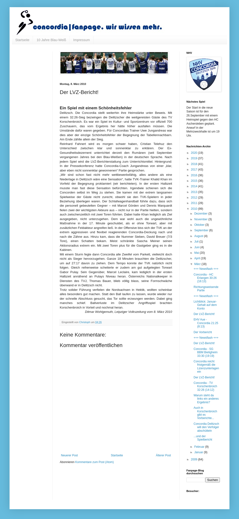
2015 (194, 180)
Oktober (199, 224)
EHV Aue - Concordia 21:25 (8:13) (206, 323)
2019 (194, 158)
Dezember (201, 213)
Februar (199, 446)
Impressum (81, 40)
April (197, 258)
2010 (194, 208)
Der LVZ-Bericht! (204, 314)
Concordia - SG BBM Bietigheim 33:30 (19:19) (205, 352)
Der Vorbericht (203, 332)
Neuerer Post (69, 455)
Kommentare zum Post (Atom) (94, 462)
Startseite (22, 40)
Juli (196, 241)
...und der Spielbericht (203, 438)
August (199, 236)
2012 (194, 197)
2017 (194, 169)
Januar (199, 452)
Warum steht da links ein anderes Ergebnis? (206, 399)
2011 (194, 203)
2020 (194, 153)
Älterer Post (163, 455)
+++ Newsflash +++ (206, 269)
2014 (194, 186)
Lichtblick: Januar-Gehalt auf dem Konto (205, 305)
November (201, 219)
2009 (194, 459)
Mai (197, 252)
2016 (194, 175)
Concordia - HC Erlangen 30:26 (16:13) (205, 278)
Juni (197, 247)
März (197, 264)
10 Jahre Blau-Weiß (51, 40)
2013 (194, 192)
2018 (194, 164)
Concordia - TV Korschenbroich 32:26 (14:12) (205, 386)
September (201, 230)
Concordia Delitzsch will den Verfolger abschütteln (206, 427)
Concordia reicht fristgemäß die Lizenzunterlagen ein (206, 366)
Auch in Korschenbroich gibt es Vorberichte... (205, 413)
